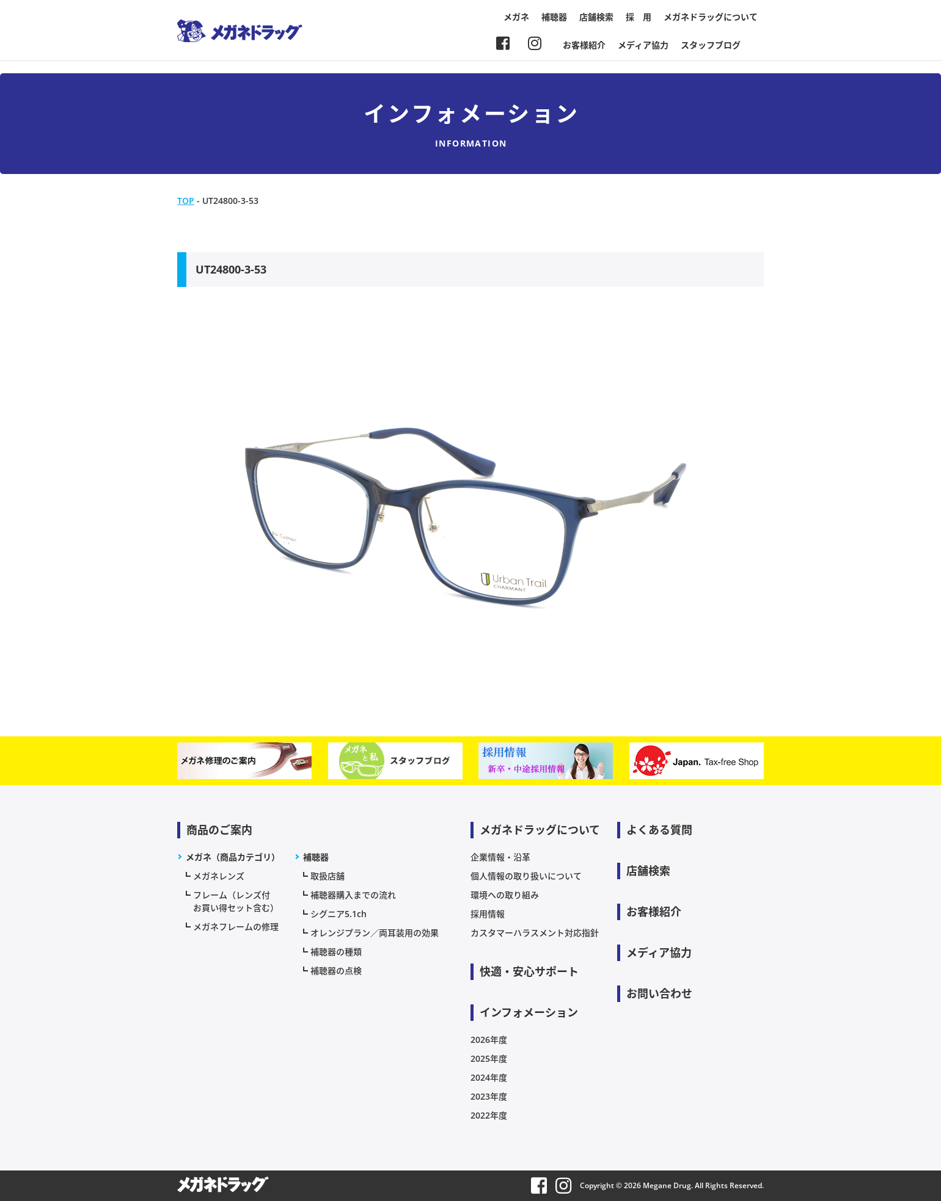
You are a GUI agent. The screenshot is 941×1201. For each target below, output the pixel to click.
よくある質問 (659, 829)
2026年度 (488, 1039)
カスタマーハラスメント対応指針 (534, 932)
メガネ (516, 17)
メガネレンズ (218, 876)
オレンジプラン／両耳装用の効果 (374, 932)
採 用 (638, 17)
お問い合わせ (659, 993)
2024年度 (488, 1077)
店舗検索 (596, 17)
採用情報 (487, 914)
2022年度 (488, 1115)
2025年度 (488, 1058)
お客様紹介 (584, 45)
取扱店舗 (327, 876)
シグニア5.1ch (338, 914)
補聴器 (554, 17)
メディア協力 (643, 45)
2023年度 (488, 1096)
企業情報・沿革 (500, 857)
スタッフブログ (711, 45)
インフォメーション (529, 1012)
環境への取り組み (504, 895)
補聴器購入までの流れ (353, 895)
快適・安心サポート (529, 971)
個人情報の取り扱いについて (526, 876)
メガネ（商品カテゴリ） (233, 857)
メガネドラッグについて (711, 17)
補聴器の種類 (336, 951)
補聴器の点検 (336, 970)
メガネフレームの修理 (236, 926)
